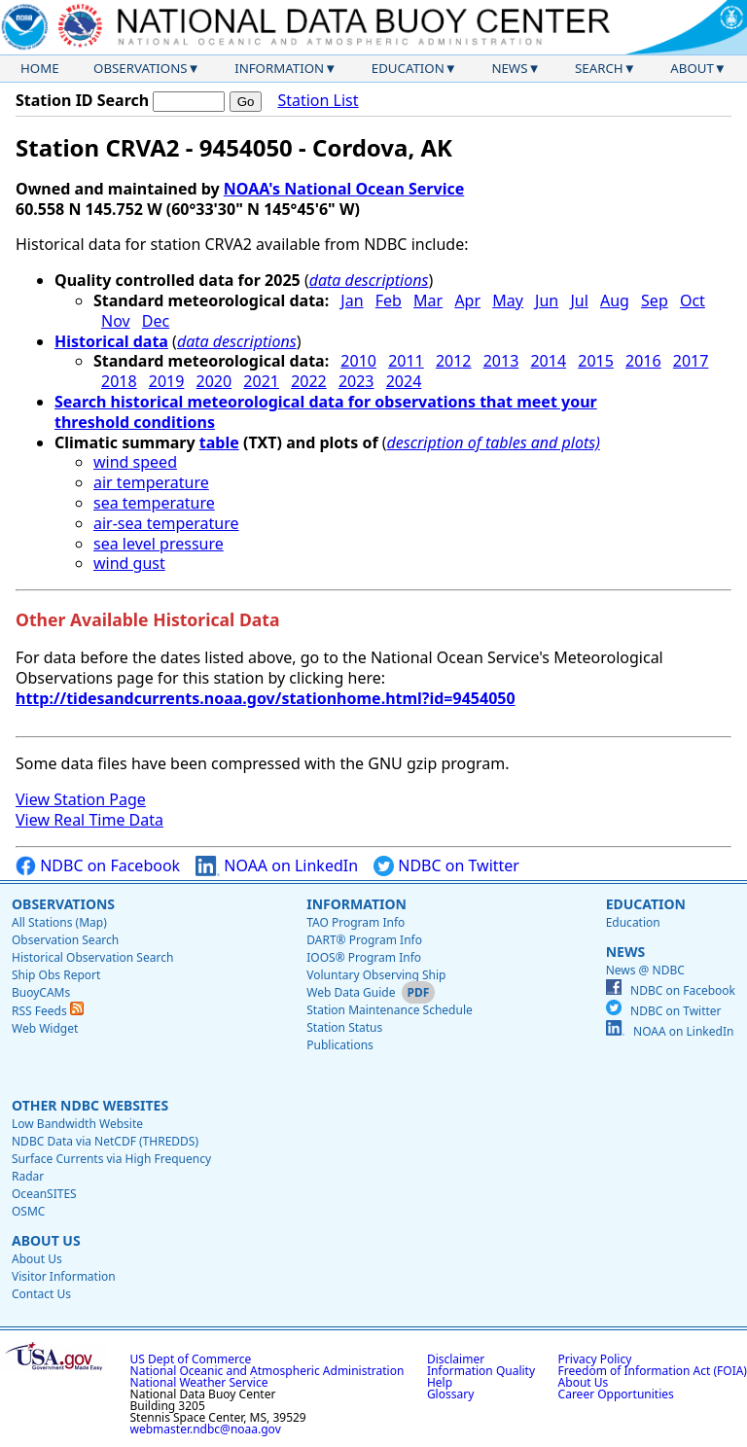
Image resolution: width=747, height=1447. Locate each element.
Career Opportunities (616, 1394)
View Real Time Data (89, 819)
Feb (388, 300)
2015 (596, 360)
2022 (309, 381)
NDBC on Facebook (98, 866)
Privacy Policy (595, 1359)
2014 (548, 360)
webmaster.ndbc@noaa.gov (205, 1429)
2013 (501, 360)
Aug (614, 300)
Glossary (450, 1394)
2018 (119, 381)
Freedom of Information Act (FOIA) (652, 1370)
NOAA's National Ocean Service (344, 188)
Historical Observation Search (92, 957)
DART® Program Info (364, 940)
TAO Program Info (355, 922)
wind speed (135, 462)
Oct (692, 300)
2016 (643, 360)
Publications (340, 1045)
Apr (467, 300)
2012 (454, 360)
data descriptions (369, 280)
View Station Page (81, 799)
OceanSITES (44, 1193)
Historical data (111, 341)
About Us (46, 1240)
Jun (546, 300)
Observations (140, 68)
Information (279, 68)
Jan (351, 300)
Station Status (344, 1027)
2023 (356, 381)
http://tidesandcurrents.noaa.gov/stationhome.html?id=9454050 (266, 698)
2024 (404, 381)
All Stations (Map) (59, 922)
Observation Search (65, 940)
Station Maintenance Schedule (389, 1010)
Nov (115, 321)
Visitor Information (64, 1276)
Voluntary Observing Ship (375, 975)
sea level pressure (158, 543)
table (219, 442)
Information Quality (481, 1370)
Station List (317, 100)
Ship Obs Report (56, 975)
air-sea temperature (166, 523)
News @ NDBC (645, 970)
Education (408, 68)
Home (39, 68)
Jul (578, 300)
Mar (428, 300)
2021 (261, 381)
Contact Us (41, 1294)
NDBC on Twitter (446, 866)
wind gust (129, 563)
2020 (214, 381)
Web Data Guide (350, 992)
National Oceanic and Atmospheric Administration (267, 1370)
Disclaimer (455, 1359)
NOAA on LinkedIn (277, 866)
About (692, 68)
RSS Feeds (48, 1011)
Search (599, 68)
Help (439, 1382)
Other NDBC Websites (90, 1105)
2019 (167, 381)
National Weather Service (199, 1382)
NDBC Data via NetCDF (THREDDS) (105, 1141)
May (507, 300)
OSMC (28, 1211)
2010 (358, 360)
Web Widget (45, 1028)
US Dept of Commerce (191, 1359)
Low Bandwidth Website (77, 1123)
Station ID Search (82, 100)
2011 (406, 360)
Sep (654, 300)
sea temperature (154, 502)
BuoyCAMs (41, 992)
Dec (155, 321)
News (509, 68)
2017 (691, 360)
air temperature (151, 482)
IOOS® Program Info (363, 957)
